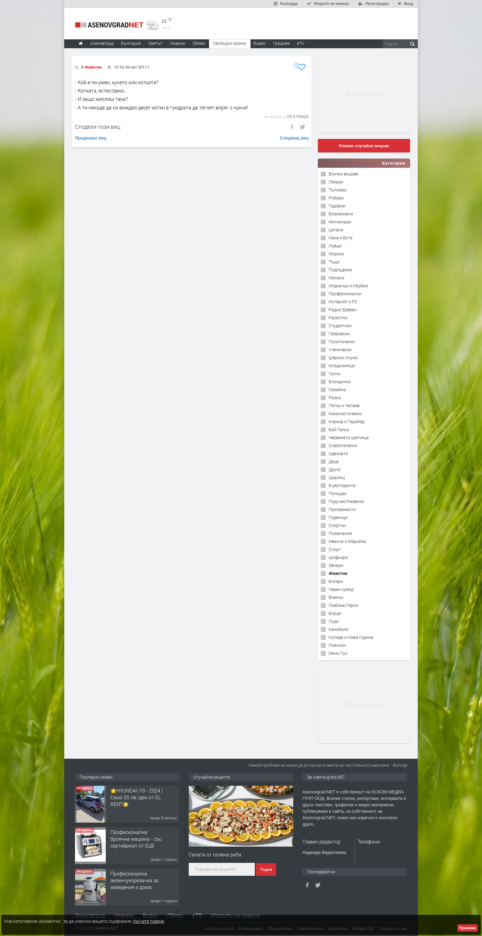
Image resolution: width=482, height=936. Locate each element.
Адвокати (338, 453)
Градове (281, 43)
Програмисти (342, 509)
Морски (336, 254)
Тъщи (334, 262)
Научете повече (148, 921)
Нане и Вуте (340, 238)
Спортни (337, 525)
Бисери (336, 581)
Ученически (340, 349)
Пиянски (337, 645)
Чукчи (334, 373)
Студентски (340, 325)
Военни (336, 597)
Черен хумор (341, 589)
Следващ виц (294, 138)
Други (335, 469)
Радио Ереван (343, 310)
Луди (334, 621)
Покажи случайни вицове (364, 146)
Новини (177, 43)
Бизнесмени (341, 214)
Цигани (336, 230)
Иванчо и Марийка (347, 541)
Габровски (339, 333)
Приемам (467, 928)
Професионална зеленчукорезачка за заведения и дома (134, 880)
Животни (93, 67)
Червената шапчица (349, 437)
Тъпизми (337, 190)
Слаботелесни (343, 445)
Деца (334, 461)
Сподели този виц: (98, 126)
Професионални (345, 294)
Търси (266, 869)
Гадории (337, 206)
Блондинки (340, 381)
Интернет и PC (343, 302)
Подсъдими (340, 270)
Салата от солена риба (215, 854)
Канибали (339, 629)
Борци (335, 613)
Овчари (336, 565)
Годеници (338, 517)
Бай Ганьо (339, 429)
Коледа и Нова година (351, 637)
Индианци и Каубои (348, 286)
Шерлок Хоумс (343, 357)
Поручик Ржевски (346, 501)
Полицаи (337, 493)
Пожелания (340, 533)
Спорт (335, 549)
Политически (342, 341)
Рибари (336, 198)
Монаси (336, 278)
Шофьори (338, 557)
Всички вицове (343, 174)
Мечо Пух (338, 653)
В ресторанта (342, 485)
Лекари (336, 182)
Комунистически (345, 413)
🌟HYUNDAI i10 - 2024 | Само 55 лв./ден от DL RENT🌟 (136, 797)
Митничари (340, 222)
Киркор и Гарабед (346, 421)
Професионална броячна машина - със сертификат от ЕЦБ (136, 839)
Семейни (337, 389)
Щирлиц (337, 477)
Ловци (335, 246)
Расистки (338, 318)
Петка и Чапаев (344, 405)
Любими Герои (343, 605)
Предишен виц (90, 138)
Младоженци (342, 365)
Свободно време (229, 43)
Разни (335, 397)
